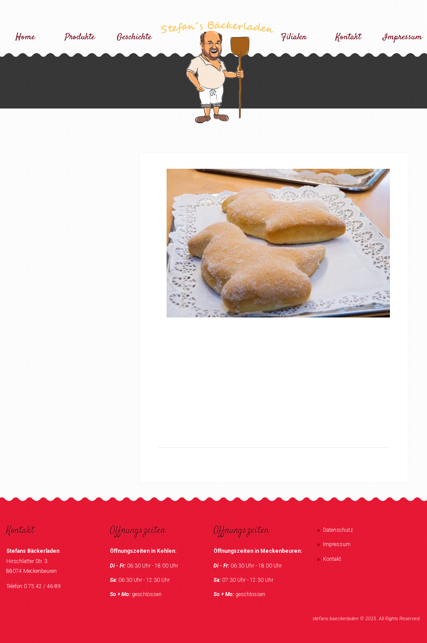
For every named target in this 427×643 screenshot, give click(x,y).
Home (25, 37)
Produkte (80, 37)
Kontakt (348, 37)
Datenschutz (338, 530)
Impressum (402, 37)
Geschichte (134, 37)
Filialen (293, 37)
